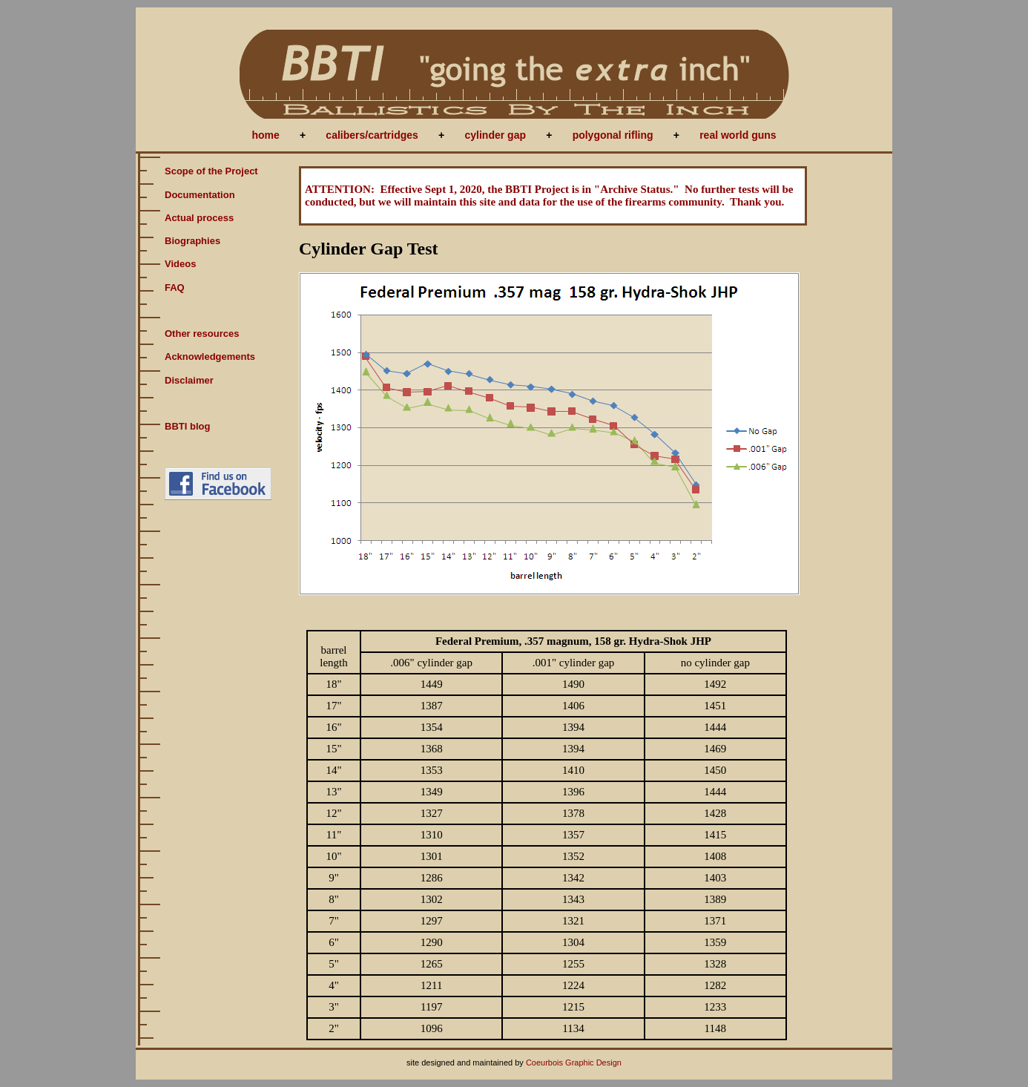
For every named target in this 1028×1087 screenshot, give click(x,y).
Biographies (192, 240)
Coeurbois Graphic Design (574, 1062)
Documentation (200, 194)
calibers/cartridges (372, 135)
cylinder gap (495, 135)
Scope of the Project (211, 171)
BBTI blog (187, 426)
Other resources (202, 333)
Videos (180, 263)
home (265, 135)
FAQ (175, 287)
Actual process (199, 217)
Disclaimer (189, 380)
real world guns (737, 135)
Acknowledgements (210, 356)
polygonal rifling (613, 135)
